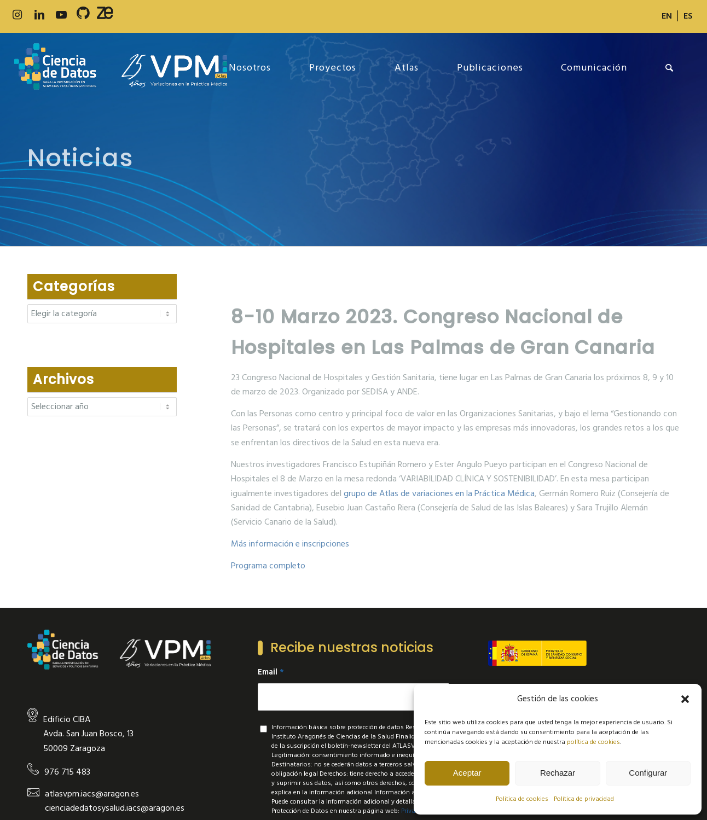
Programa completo (268, 566)
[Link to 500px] (83, 15)
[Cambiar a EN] (667, 15)
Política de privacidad (584, 799)
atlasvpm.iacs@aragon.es (92, 794)
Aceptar (467, 772)
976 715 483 (67, 772)
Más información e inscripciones (290, 544)
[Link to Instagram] (17, 15)
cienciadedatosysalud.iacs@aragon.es (114, 808)
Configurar (648, 772)
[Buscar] (669, 67)
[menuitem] (667, 15)
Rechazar (557, 772)
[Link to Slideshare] (105, 15)
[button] (685, 699)
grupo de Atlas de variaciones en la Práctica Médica (439, 493)
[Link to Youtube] (61, 15)
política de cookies (593, 742)
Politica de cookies (522, 799)
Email (271, 672)
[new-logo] (120, 67)
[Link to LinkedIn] (39, 15)
